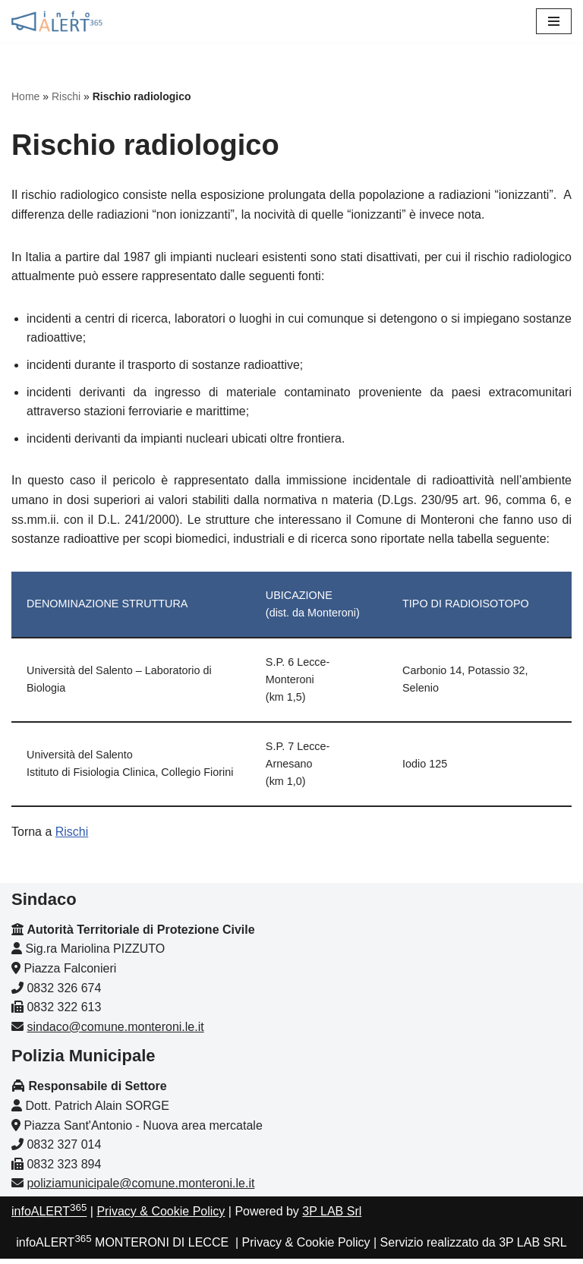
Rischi (66, 96)
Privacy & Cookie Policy (160, 1216)
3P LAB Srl (331, 1216)
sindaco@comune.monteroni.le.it (115, 1032)
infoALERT (49, 1216)
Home (25, 96)
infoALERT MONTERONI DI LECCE (122, 1247)
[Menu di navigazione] (554, 21)
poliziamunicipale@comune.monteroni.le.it (140, 1189)
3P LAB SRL (533, 1247)
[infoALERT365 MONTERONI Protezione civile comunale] (56, 21)
